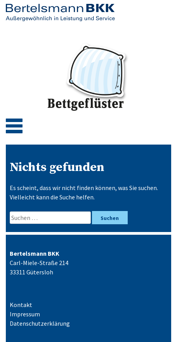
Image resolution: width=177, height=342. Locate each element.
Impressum (25, 314)
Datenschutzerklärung (40, 323)
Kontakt (21, 305)
